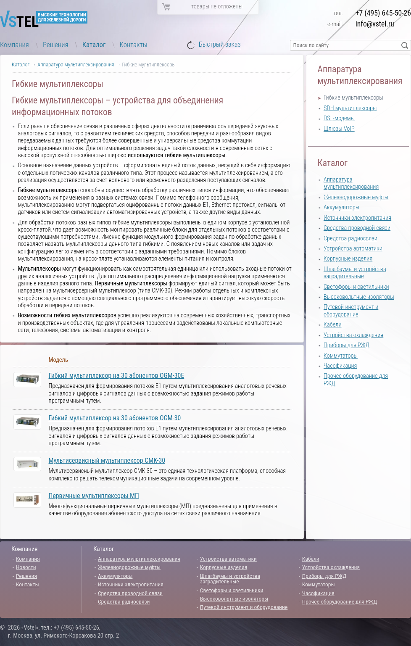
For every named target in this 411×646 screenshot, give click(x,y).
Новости (26, 567)
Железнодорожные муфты (356, 197)
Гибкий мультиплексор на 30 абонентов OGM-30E (116, 375)
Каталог (94, 44)
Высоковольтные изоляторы (359, 297)
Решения (55, 44)
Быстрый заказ (220, 44)
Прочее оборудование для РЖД (339, 601)
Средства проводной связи (357, 228)
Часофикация (340, 365)
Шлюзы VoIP (339, 128)
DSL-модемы (339, 118)
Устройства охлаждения (353, 335)
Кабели (333, 324)
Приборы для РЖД (346, 345)
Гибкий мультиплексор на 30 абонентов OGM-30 (115, 418)
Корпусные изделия (348, 258)
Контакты (134, 44)
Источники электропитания (357, 217)
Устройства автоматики (353, 248)
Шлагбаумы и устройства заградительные (355, 273)
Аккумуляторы (341, 207)
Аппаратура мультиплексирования (75, 64)
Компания (14, 44)
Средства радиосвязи (350, 238)
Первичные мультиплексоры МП (94, 495)
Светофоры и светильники (356, 286)
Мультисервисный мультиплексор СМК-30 (107, 460)
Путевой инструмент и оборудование (351, 310)
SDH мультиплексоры (350, 108)
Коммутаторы (341, 355)
